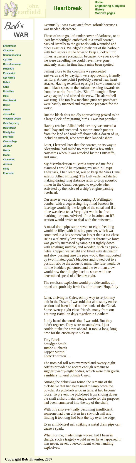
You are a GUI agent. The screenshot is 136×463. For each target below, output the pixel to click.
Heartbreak (9, 127)
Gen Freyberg (11, 123)
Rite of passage (12, 64)
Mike (6, 96)
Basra (6, 150)
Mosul (6, 155)
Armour (7, 164)
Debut (6, 82)
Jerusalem (9, 114)
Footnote (8, 173)
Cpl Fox (7, 59)
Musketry (8, 68)
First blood (9, 100)
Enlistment (9, 46)
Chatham (8, 50)
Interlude (8, 136)
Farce (6, 109)
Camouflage (10, 141)
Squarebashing (12, 55)
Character (9, 159)
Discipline (9, 132)
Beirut (6, 105)
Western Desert (12, 118)
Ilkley (6, 168)
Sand (6, 86)
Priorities (8, 91)
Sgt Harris (9, 77)
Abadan (7, 145)
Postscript (9, 73)
